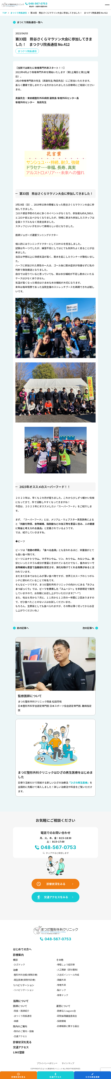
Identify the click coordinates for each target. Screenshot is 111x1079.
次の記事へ (88, 628)
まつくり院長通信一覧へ (30, 22)
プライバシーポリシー (47, 1063)
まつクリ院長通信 (27, 51)
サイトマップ (68, 1063)
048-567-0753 (37, 3)
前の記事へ (23, 628)
